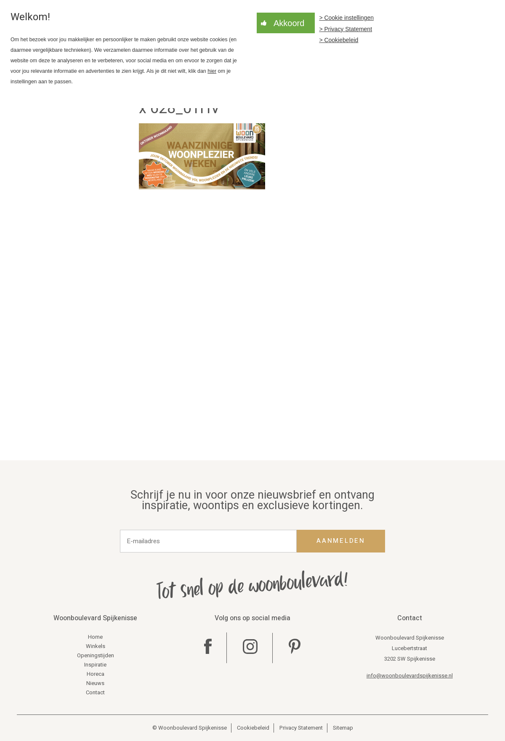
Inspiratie (95, 665)
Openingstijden (95, 655)
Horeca (95, 674)
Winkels (95, 646)
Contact (95, 692)
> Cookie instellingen (346, 17)
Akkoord (289, 23)
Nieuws (95, 683)
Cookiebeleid (253, 728)
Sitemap (343, 728)
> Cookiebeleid (338, 40)
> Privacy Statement (345, 29)
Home (95, 637)
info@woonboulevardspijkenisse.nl (410, 676)
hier (211, 71)
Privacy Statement (301, 728)
